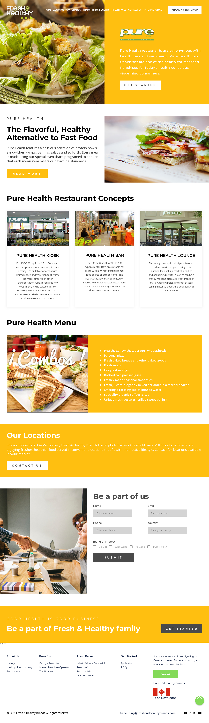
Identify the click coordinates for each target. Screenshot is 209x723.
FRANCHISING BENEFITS (96, 9)
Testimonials (84, 671)
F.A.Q (124, 667)
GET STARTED (140, 85)
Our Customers (85, 675)
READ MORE (27, 174)
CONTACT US (135, 9)
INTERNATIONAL (153, 9)
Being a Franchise (49, 663)
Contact (165, 674)
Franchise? (83, 667)
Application (127, 663)
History (11, 663)
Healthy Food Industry (19, 667)
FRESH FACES (119, 9)
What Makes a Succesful (91, 663)
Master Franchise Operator (54, 667)
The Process (46, 671)
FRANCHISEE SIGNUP (185, 10)
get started (182, 629)
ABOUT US (58, 9)
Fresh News (13, 671)
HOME (48, 9)
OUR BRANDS (73, 9)
